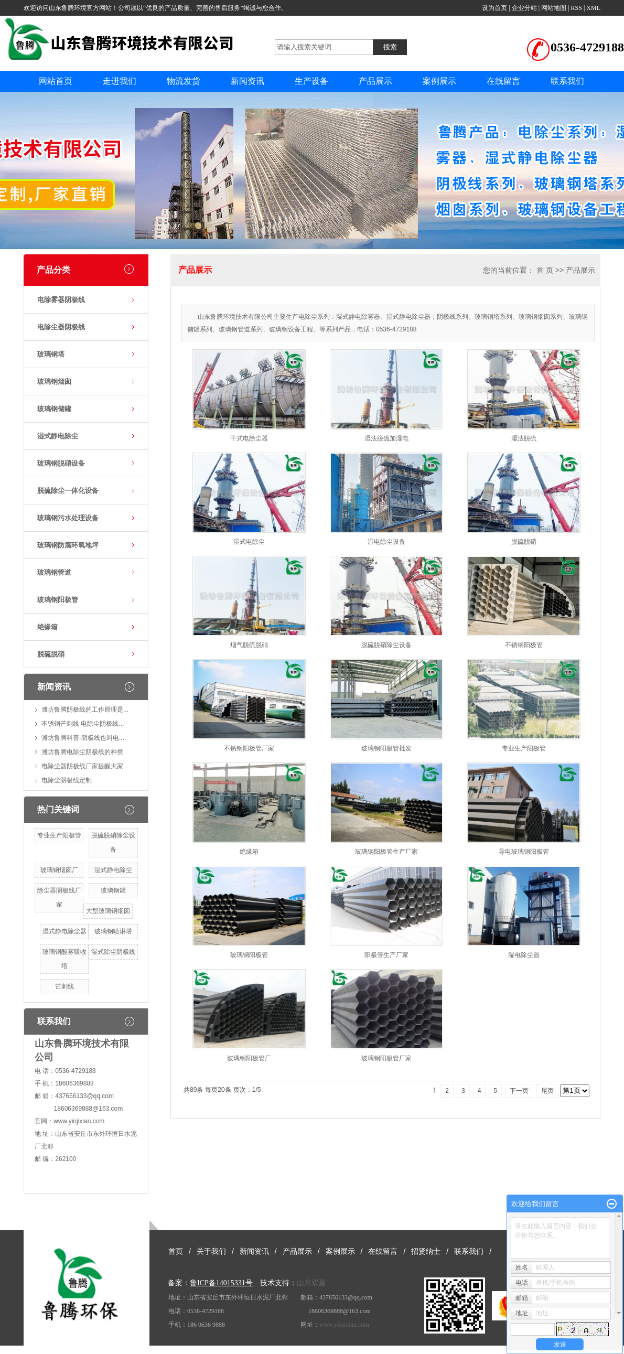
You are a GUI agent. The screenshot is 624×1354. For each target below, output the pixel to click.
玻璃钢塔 (50, 354)
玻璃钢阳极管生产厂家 (386, 851)
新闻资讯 (247, 81)
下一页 (519, 1090)
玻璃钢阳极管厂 (249, 1058)
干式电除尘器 (249, 438)
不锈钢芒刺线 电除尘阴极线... (82, 723)
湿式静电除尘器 (64, 931)
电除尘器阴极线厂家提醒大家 (82, 766)
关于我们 (211, 1251)
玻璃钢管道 (54, 572)
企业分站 (524, 8)
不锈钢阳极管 (524, 645)
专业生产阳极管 (59, 835)
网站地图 (553, 8)
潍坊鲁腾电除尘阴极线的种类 (82, 752)
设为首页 (494, 8)
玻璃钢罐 (113, 890)
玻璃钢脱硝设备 (61, 463)
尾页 (547, 1090)
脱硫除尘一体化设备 (68, 491)
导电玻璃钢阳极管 (524, 851)
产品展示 (375, 81)
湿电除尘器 (524, 955)
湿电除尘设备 (386, 541)
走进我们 (119, 81)
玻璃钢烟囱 (54, 381)
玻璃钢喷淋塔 (113, 931)
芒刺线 (64, 986)
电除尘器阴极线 (61, 327)
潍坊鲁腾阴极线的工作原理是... (84, 709)
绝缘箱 (47, 627)
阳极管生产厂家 (386, 955)
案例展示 (439, 81)
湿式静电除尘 (57, 436)
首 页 (544, 270)
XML (593, 8)
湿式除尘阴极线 (113, 951)
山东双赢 (311, 1283)
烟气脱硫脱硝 (249, 645)
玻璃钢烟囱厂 (59, 870)
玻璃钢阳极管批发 (386, 748)
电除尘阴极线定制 (66, 780)
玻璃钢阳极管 (57, 600)
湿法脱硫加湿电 (386, 438)
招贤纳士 (425, 1251)
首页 (175, 1251)
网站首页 (55, 81)
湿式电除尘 (249, 541)
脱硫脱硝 (50, 654)
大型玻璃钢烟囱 (108, 911)
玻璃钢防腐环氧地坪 (68, 545)
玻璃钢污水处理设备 (68, 518)
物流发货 (183, 81)
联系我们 (567, 81)
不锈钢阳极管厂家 (249, 748)
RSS (576, 8)
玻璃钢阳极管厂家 (386, 1058)
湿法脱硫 (523, 438)
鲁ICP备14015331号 (221, 1283)
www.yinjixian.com (78, 1121)
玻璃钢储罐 (54, 409)
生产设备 (311, 81)
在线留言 (503, 81)
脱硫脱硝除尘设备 (386, 645)
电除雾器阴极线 (61, 300)
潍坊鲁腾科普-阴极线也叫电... (82, 738)
